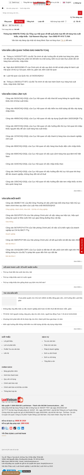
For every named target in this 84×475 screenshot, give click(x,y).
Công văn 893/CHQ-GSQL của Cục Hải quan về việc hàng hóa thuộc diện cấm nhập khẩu (43, 146)
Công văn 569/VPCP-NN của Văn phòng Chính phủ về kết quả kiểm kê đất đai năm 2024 (43, 240)
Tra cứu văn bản (49, 341)
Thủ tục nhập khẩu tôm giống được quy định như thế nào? (24, 282)
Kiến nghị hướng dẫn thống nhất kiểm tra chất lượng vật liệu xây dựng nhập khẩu (32, 324)
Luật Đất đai (35, 466)
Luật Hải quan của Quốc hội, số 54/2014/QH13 (25, 76)
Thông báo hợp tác (10, 391)
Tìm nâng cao (76, 17)
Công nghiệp (10, 209)
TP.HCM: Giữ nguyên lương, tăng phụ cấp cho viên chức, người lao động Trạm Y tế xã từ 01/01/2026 (40, 314)
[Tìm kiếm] (80, 13)
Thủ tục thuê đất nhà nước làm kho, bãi (17, 272)
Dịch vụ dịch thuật (50, 353)
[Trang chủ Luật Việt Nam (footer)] (42, 400)
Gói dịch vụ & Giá (53, 2)
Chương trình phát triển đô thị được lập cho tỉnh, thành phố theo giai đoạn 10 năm (33, 319)
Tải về (63, 40)
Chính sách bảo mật (11, 383)
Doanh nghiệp (10, 234)
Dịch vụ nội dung (50, 357)
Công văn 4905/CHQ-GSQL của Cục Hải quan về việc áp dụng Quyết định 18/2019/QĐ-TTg (44, 118)
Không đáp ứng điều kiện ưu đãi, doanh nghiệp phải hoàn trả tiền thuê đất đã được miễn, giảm (37, 309)
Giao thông (9, 222)
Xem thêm (78, 191)
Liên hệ (6, 353)
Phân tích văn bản (50, 345)
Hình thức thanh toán (11, 375)
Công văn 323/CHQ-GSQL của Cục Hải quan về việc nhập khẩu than (34, 164)
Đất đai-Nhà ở (10, 244)
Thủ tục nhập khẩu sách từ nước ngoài (17, 277)
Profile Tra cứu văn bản (12, 349)
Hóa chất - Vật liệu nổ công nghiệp (36, 209)
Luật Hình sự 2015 (46, 466)
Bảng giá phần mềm (11, 371)
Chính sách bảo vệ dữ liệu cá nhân (16, 387)
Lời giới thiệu (8, 341)
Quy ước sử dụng (10, 379)
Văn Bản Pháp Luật (8, 466)
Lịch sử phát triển (10, 345)
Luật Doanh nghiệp (22, 466)
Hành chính (19, 209)
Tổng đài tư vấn (49, 361)
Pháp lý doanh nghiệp (51, 349)
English (67, 2)
